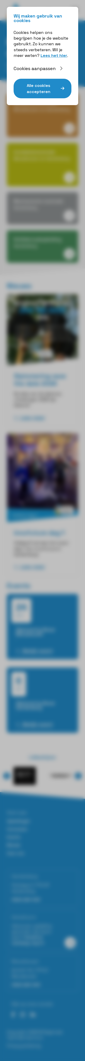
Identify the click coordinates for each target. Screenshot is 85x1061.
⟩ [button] (78, 775)
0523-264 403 (26, 900)
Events (14, 837)
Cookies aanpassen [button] (35, 68)
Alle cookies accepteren (38, 88)
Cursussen (17, 829)
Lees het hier (54, 55)
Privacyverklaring (24, 1045)
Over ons (15, 853)
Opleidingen (18, 821)
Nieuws (14, 845)
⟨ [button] (7, 775)
